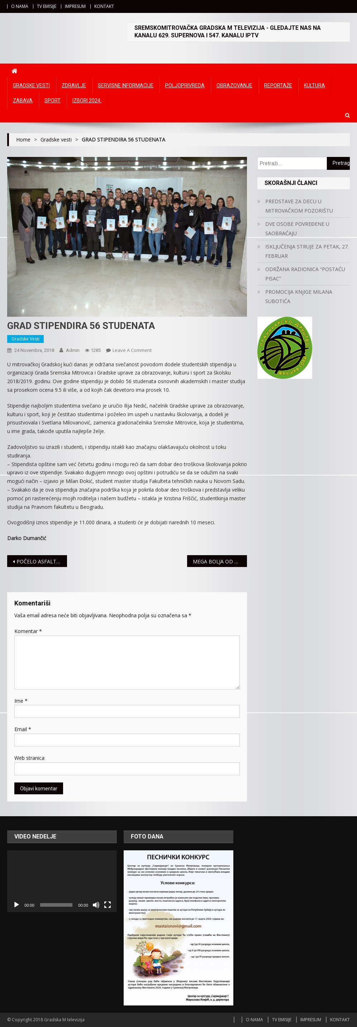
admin (73, 350)
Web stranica (29, 757)
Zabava (23, 100)
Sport (52, 100)
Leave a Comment (132, 350)
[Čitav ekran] (107, 904)
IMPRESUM (75, 6)
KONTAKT (104, 6)
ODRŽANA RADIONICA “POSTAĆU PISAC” (305, 274)
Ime (21, 700)
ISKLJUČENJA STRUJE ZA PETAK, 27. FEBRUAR (307, 251)
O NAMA (19, 6)
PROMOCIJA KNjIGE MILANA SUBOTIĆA (298, 296)
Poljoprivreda (185, 85)
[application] (62, 881)
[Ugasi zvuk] (96, 904)
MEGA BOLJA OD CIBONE (220, 561)
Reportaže (278, 85)
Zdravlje (74, 85)
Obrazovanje (234, 85)
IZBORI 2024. (86, 100)
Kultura (314, 85)
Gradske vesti (31, 85)
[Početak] (16, 904)
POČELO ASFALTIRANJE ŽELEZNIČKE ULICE (41, 561)
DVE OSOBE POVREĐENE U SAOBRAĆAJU (297, 228)
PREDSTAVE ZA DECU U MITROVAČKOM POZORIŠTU (299, 206)
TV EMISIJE (46, 6)
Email (22, 729)
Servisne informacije (125, 85)
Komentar (28, 631)
